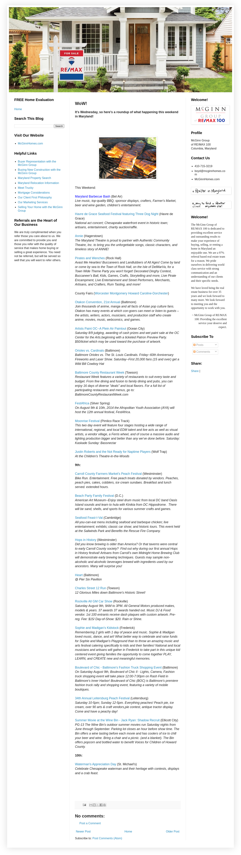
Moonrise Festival (87, 421)
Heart (79, 575)
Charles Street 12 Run (90, 588)
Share (195, 371)
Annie (79, 236)
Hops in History (86, 540)
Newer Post (83, 831)
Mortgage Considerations (34, 192)
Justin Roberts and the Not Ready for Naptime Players (112, 452)
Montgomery (118, 293)
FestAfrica (82, 403)
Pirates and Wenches (90, 258)
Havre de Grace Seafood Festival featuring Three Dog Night (116, 214)
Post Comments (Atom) (107, 838)
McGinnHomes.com (30, 143)
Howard (133, 293)
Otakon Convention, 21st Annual (98, 302)
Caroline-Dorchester (154, 293)
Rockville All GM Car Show (94, 601)
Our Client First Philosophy (35, 197)
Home (128, 831)
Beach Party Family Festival (94, 495)
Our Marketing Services (33, 202)
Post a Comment (90, 823)
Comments (201, 351)
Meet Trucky (25, 187)
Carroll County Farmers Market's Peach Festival (108, 473)
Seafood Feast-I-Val (89, 517)
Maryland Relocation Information (38, 182)
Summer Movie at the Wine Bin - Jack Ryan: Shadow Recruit (117, 720)
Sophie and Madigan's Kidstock (97, 628)
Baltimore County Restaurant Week (99, 372)
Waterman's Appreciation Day (95, 764)
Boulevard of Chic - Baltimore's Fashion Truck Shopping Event (118, 667)
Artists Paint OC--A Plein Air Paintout (100, 328)
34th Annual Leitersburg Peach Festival (102, 698)
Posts (198, 344)
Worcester (102, 293)
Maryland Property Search (34, 177)
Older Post (172, 831)
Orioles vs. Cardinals (89, 350)
